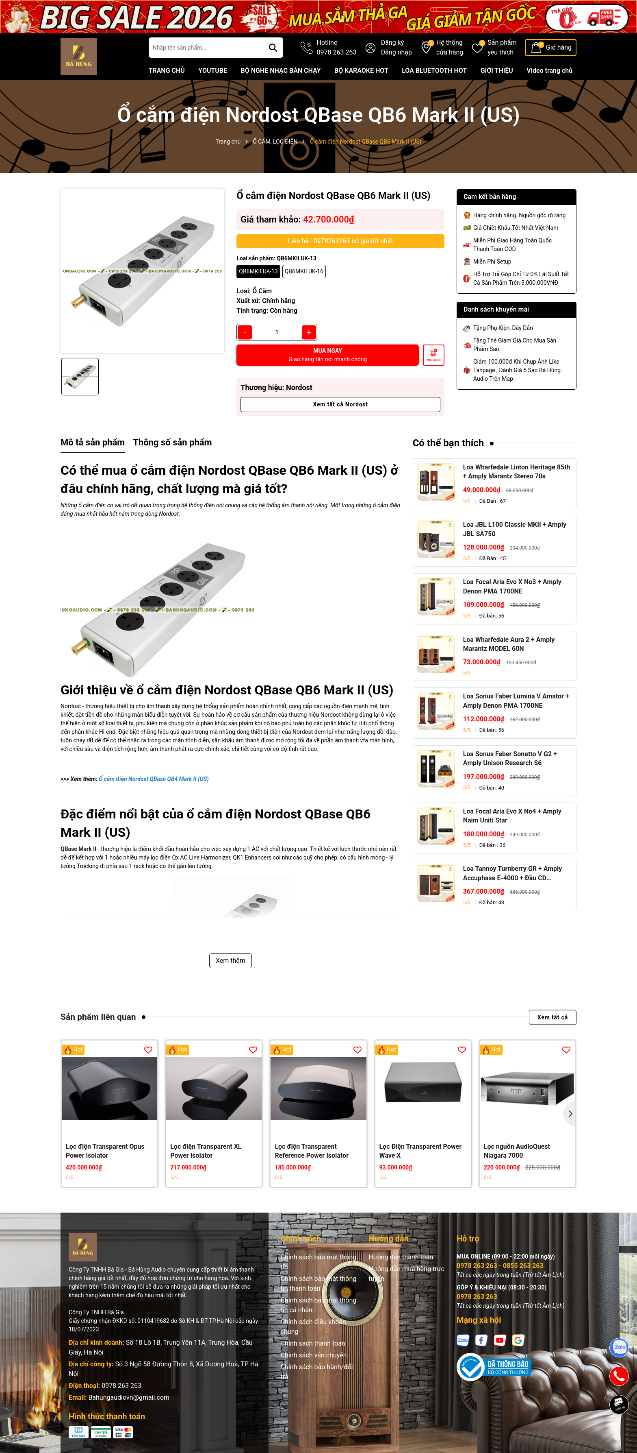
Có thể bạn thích (448, 443)
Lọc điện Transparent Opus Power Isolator (105, 1151)
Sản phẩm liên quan (98, 1017)
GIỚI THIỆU (497, 70)
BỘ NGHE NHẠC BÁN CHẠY (280, 70)
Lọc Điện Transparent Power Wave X (420, 1151)
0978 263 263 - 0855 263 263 (500, 1266)
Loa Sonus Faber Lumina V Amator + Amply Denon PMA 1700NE (516, 700)
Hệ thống (449, 48)
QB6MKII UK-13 (258, 271)
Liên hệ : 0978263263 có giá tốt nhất (340, 241)
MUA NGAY (327, 354)
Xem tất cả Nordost (340, 404)
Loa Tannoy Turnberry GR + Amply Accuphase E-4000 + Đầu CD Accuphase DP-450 (512, 874)
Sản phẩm (502, 48)
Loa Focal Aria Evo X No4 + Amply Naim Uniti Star (512, 815)
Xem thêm (230, 960)
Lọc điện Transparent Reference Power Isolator (312, 1151)
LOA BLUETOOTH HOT (434, 70)
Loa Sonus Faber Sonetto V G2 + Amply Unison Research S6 (510, 758)
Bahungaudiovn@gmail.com (128, 1397)
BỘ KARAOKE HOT (361, 70)
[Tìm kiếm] (273, 47)
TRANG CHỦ (167, 70)
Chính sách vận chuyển (314, 1355)
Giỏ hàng (559, 47)
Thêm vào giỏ (433, 360)
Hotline (337, 48)
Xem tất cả (552, 1017)
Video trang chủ (549, 70)
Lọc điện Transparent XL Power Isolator (205, 1151)
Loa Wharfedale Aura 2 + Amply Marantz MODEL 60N (509, 644)
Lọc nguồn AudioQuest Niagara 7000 (517, 1151)
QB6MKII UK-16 (304, 271)
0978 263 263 (121, 1386)
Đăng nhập (396, 52)
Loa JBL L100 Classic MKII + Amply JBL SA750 (514, 529)
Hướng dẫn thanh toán (400, 1257)
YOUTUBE (212, 70)
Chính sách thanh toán (313, 1343)
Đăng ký (392, 42)
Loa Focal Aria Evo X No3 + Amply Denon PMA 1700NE (512, 586)
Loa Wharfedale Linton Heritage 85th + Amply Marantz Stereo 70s (516, 471)
